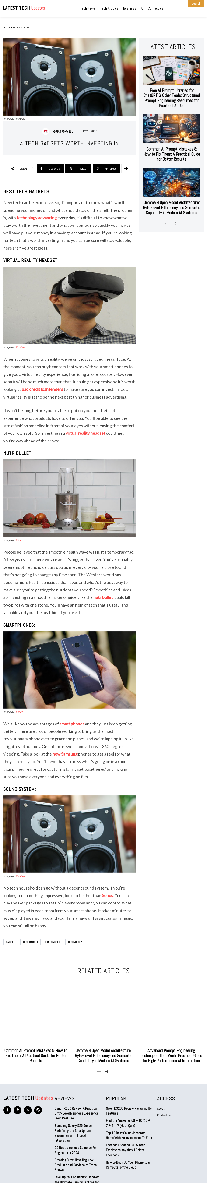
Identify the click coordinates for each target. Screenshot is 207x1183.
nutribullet (103, 597)
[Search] (196, 3)
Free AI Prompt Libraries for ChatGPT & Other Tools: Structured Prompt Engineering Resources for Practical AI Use (171, 92)
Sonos (107, 895)
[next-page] (174, 205)
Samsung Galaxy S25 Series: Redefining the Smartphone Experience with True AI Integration (76, 1122)
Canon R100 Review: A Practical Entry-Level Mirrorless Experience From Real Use (76, 1107)
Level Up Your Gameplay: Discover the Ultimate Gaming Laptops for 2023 (78, 1163)
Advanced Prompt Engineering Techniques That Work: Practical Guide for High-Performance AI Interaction (171, 1052)
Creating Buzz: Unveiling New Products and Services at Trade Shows (74, 1149)
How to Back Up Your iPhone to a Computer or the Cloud (126, 1154)
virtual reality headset (85, 433)
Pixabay (20, 347)
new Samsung (65, 753)
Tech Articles (21, 27)
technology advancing (37, 217)
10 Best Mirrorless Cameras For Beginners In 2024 (74, 1136)
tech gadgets (53, 942)
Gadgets (11, 942)
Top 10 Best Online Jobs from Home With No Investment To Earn (128, 1127)
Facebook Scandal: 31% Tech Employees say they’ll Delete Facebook (124, 1141)
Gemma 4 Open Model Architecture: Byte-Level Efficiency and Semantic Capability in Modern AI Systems (171, 189)
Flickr (19, 540)
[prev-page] (167, 205)
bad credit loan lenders (42, 389)
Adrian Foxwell (63, 131)
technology (75, 942)
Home (6, 27)
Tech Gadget (30, 942)
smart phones (72, 723)
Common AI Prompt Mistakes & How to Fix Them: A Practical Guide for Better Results (171, 140)
